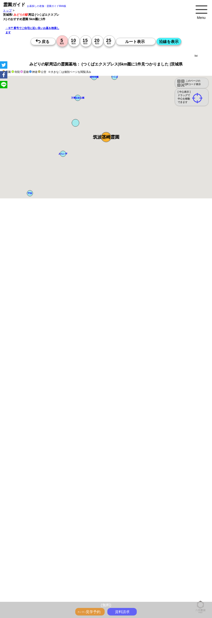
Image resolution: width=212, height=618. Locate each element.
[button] (106, 137)
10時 (95, 525)
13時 (95, 531)
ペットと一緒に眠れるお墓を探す (104, 232)
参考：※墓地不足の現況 (134, 408)
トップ (7, 10)
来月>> (133, 483)
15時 (95, 537)
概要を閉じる (67, 275)
